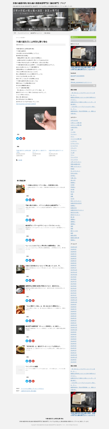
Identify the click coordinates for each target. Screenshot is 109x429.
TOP (15, 33)
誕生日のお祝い (75, 212)
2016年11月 (74, 300)
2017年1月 (73, 295)
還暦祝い (73, 221)
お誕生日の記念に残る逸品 (28, 391)
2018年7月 (73, 254)
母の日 (72, 191)
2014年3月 (73, 348)
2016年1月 (73, 323)
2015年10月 (74, 329)
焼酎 (72, 196)
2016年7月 (73, 309)
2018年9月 (73, 249)
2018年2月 (73, 265)
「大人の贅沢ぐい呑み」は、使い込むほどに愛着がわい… (43, 306)
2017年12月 (74, 270)
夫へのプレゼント (75, 171)
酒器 (72, 226)
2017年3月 (73, 290)
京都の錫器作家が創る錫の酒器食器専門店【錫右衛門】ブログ (39, 3)
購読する (75, 37)
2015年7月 (73, 336)
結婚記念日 (74, 208)
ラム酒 (72, 152)
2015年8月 (73, 334)
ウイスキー (74, 134)
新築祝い (73, 182)
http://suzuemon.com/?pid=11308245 (26, 104)
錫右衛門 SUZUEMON (77, 76)
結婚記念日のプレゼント (77, 210)
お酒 (72, 129)
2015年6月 (73, 339)
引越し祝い (74, 178)
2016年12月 (74, 297)
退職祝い (73, 219)
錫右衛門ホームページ (36, 33)
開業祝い (73, 240)
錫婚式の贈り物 (75, 237)
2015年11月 (74, 327)
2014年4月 (73, 346)
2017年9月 (73, 277)
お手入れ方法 (74, 120)
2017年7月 (73, 281)
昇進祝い (73, 187)
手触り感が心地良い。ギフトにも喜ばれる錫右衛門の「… (43, 205)
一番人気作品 (47, 33)
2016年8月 (73, 306)
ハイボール (74, 141)
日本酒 (72, 185)
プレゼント (74, 150)
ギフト (72, 136)
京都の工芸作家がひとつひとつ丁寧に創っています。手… (43, 266)
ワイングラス (74, 157)
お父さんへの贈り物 (76, 125)
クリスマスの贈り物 (76, 139)
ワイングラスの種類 (32, 366)
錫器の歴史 (74, 235)
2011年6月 (73, 362)
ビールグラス (74, 145)
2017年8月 (73, 279)
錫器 (72, 233)
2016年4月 (73, 316)
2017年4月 (73, 288)
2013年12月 (74, 355)
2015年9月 (73, 332)
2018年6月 (73, 256)
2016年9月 (73, 304)
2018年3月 (73, 263)
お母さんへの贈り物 (76, 122)
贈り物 (72, 217)
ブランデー (74, 148)
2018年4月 (73, 261)
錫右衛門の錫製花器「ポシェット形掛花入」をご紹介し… (43, 326)
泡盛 (72, 194)
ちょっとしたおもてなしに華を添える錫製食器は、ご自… (43, 245)
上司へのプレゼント (76, 162)
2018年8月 (73, 251)
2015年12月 (74, 325)
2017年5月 (73, 286)
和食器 (72, 168)
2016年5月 (73, 313)
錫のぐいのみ (74, 231)
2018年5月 (73, 258)
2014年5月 (73, 343)
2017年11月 (74, 272)
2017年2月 (73, 293)
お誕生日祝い (74, 127)
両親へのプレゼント (76, 166)
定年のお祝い (74, 173)
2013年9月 (73, 359)
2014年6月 (73, 341)
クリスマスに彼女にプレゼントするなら (32, 388)
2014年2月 (73, 350)
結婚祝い (73, 205)
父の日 (72, 198)
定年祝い (73, 175)
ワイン (72, 155)
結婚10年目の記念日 (76, 203)
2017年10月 (74, 274)
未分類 (20, 160)
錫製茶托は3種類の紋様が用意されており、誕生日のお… (43, 286)
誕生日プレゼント (75, 214)
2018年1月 (73, 267)
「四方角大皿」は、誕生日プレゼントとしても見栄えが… (43, 346)
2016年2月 (73, 320)
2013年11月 (74, 357)
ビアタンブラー (75, 143)
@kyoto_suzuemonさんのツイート (81, 82)
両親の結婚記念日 (75, 164)
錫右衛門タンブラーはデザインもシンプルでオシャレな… (43, 225)
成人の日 (73, 180)
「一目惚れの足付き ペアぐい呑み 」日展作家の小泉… (42, 185)
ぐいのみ (73, 132)
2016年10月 (74, 302)
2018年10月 (74, 247)
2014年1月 (73, 352)
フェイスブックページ (23, 33)
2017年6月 (73, 283)
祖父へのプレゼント (76, 201)
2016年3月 (73, 318)
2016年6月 (73, 311)
